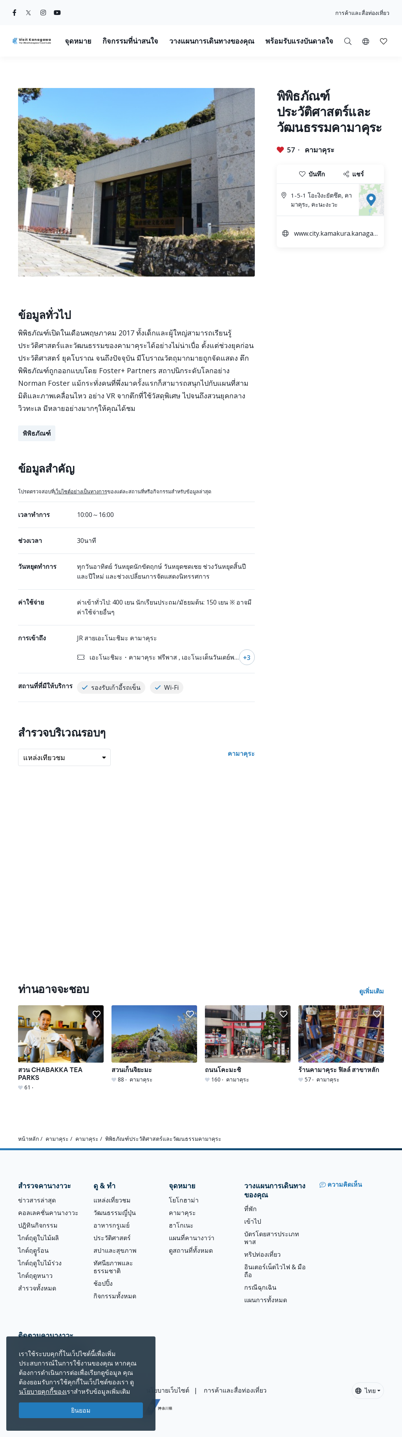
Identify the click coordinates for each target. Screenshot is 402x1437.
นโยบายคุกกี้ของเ (43, 1391)
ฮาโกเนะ (181, 1225)
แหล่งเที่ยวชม (112, 1200)
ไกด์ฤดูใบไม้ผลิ (38, 1238)
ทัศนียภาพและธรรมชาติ (113, 1267)
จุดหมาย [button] (78, 41)
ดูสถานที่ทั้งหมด (191, 1250)
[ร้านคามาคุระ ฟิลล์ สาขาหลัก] (341, 1044)
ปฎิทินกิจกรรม (38, 1225)
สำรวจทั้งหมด (37, 1288)
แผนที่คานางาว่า (191, 1238)
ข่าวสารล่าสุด (37, 1200)
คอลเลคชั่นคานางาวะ (48, 1212)
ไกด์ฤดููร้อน (33, 1250)
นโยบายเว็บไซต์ (167, 1390)
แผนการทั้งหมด (265, 1300)
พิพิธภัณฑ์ (37, 433)
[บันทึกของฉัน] (384, 41)
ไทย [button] (365, 1390)
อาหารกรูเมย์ (111, 1225)
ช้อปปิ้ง (103, 1283)
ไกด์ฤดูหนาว (35, 1275)
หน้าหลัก (28, 1138)
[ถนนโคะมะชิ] (248, 1044)
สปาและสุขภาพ (115, 1250)
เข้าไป (252, 1221)
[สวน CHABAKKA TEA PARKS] (61, 1048)
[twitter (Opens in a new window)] (28, 12)
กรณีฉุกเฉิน (260, 1287)
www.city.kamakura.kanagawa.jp (336, 234)
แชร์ (354, 174)
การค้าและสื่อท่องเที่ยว (362, 12)
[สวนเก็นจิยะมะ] (154, 1044)
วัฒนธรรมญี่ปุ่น (114, 1212)
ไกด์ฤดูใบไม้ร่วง (40, 1263)
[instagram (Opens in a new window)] (43, 12)
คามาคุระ (319, 149)
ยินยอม (81, 1410)
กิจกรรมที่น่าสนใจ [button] (130, 41)
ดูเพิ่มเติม (371, 991)
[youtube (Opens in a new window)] (57, 12)
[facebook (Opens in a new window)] (14, 12)
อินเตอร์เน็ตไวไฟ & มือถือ (275, 1271)
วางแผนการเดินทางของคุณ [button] (211, 41)
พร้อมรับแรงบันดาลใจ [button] (299, 41)
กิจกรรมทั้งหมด (114, 1296)
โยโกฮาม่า (184, 1200)
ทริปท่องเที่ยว (262, 1254)
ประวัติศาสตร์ (112, 1238)
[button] (366, 41)
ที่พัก (250, 1208)
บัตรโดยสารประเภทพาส (271, 1238)
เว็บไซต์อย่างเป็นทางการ (80, 491)
